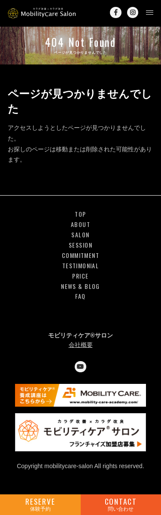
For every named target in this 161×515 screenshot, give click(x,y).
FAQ (80, 296)
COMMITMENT (80, 255)
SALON (80, 235)
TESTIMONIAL (80, 266)
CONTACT (121, 504)
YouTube (80, 366)
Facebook (115, 12)
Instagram (132, 12)
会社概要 (81, 344)
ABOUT (80, 224)
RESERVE (40, 504)
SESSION (80, 245)
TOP (80, 214)
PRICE (80, 276)
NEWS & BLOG (80, 286)
